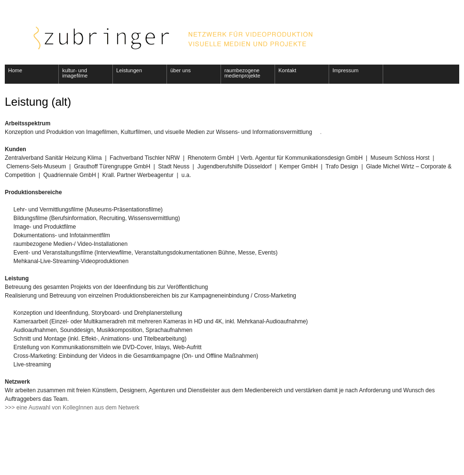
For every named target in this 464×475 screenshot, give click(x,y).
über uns (180, 70)
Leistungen (129, 70)
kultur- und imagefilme (75, 72)
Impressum (345, 70)
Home (15, 70)
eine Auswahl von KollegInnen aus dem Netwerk (77, 407)
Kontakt (287, 70)
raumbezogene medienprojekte (242, 72)
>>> (10, 407)
